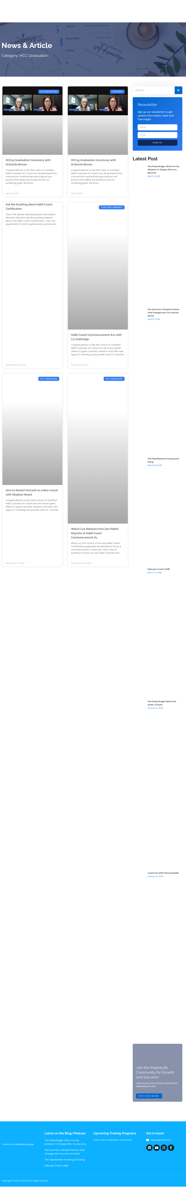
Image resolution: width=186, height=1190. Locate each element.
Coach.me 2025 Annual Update (164, 872)
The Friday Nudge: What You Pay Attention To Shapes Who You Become (165, 169)
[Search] (178, 90)
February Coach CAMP (159, 569)
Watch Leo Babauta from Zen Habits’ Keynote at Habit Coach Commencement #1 (93, 533)
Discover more (149, 1099)
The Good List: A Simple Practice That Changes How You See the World (165, 312)
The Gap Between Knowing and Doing (65, 1163)
